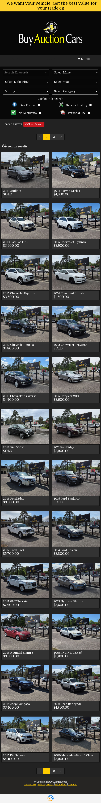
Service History (75, 105)
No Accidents (26, 113)
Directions (61, 784)
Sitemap (72, 784)
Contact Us (30, 784)
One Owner (26, 105)
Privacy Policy (46, 784)
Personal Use (75, 113)
